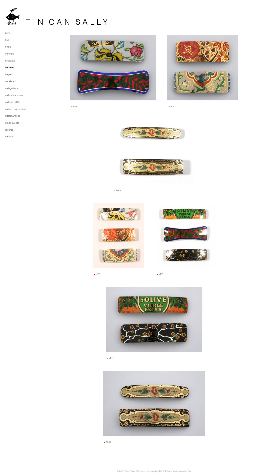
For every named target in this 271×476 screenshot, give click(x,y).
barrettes (9, 67)
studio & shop (12, 123)
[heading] (15, 16)
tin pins (9, 74)
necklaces (10, 81)
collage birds (11, 88)
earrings (9, 53)
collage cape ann (14, 95)
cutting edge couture (15, 109)
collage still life (12, 102)
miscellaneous (12, 116)
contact (9, 136)
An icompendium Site (182, 471)
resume (9, 130)
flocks (8, 46)
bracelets (10, 60)
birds (7, 33)
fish (7, 40)
